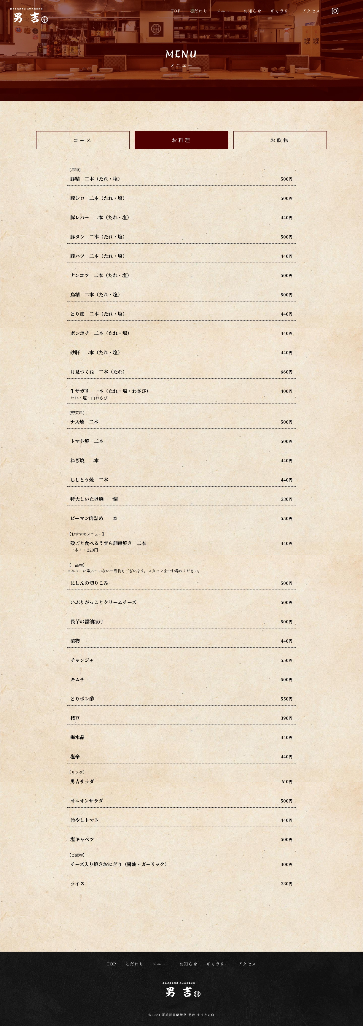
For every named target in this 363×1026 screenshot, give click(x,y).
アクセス (311, 11)
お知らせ (252, 11)
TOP (176, 11)
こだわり (199, 11)
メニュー (225, 11)
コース (83, 140)
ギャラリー (281, 11)
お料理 (181, 140)
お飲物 (280, 140)
